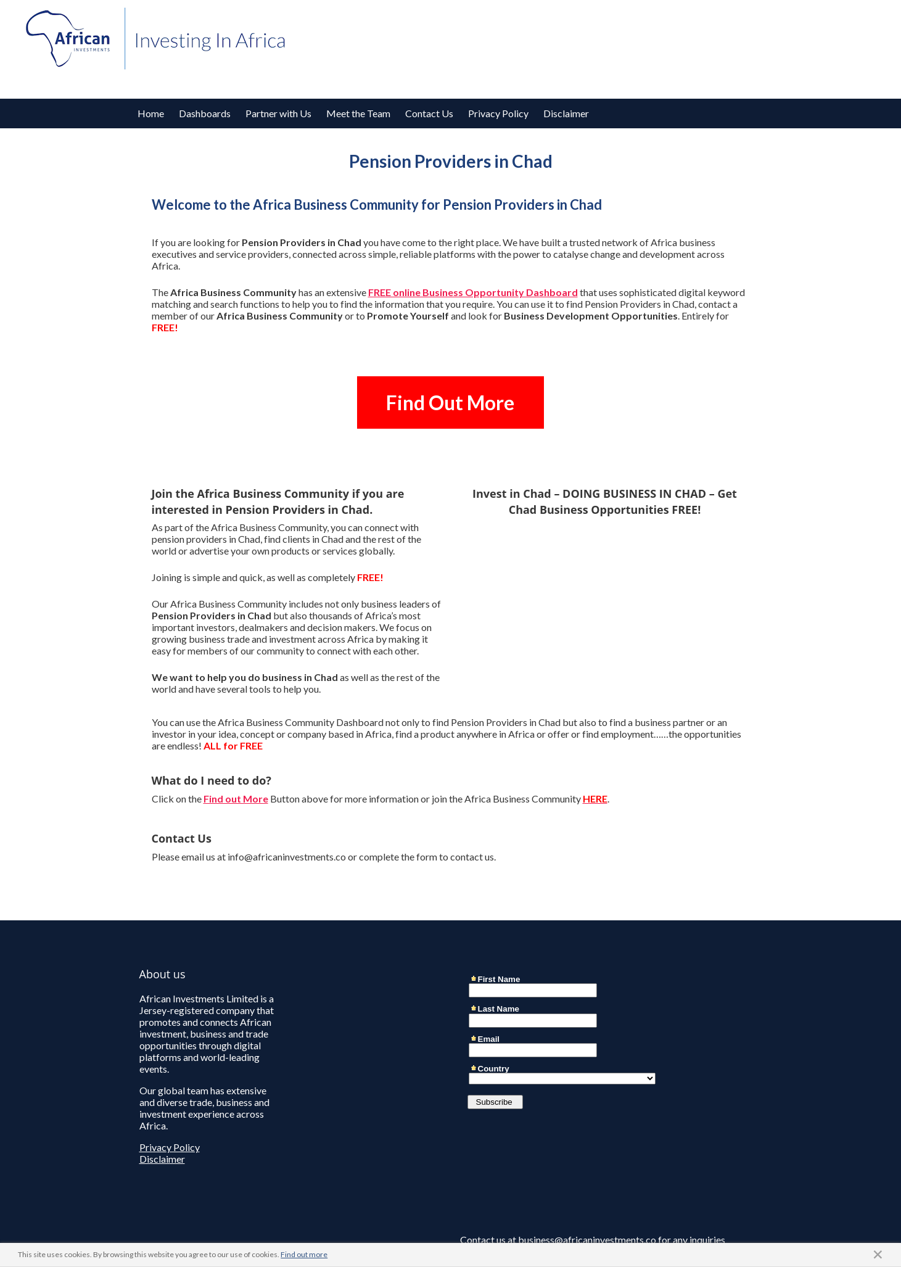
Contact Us (429, 113)
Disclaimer (566, 113)
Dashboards (205, 113)
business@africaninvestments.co (587, 1239)
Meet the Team (358, 113)
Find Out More (450, 402)
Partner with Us (278, 113)
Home (151, 113)
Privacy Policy (498, 113)
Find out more (304, 1254)
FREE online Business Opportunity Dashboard (473, 292)
